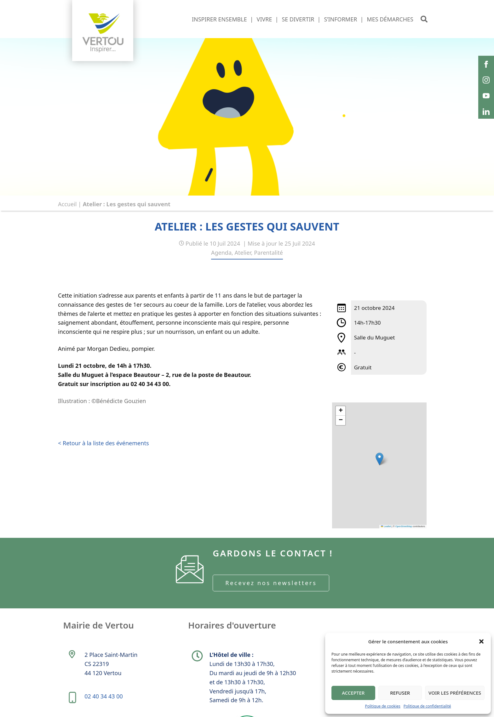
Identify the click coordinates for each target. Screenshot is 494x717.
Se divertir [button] (298, 19)
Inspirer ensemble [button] (219, 19)
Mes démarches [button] (390, 19)
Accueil (67, 204)
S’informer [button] (340, 19)
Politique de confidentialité (427, 706)
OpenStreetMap (403, 526)
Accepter (353, 693)
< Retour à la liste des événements (103, 443)
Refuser (400, 693)
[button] (481, 641)
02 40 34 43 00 (104, 698)
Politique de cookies (382, 706)
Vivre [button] (264, 19)
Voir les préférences (454, 693)
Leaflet (386, 526)
